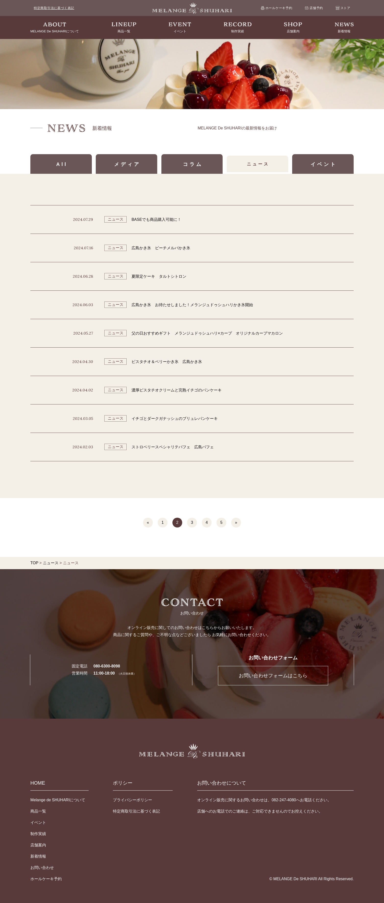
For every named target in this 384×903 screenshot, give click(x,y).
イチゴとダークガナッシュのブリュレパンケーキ (175, 418)
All (62, 164)
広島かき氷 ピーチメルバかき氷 (161, 248)
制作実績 (38, 834)
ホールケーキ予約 (276, 8)
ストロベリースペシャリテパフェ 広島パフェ (173, 447)
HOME (37, 783)
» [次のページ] (236, 522)
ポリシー (122, 783)
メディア (127, 164)
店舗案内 (38, 845)
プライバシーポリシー (132, 800)
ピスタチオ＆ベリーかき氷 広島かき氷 (167, 362)
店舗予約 (314, 8)
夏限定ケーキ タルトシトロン (159, 276)
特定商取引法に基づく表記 (54, 8)
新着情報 (38, 856)
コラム (193, 164)
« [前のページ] (148, 522)
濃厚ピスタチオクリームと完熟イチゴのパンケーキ (177, 390)
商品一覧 (38, 811)
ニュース (258, 164)
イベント (324, 164)
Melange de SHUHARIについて (57, 800)
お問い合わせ (42, 867)
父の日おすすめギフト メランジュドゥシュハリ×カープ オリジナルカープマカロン (207, 333)
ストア (343, 8)
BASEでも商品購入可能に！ (156, 219)
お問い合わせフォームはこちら (273, 675)
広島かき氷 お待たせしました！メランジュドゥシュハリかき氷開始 (192, 305)
